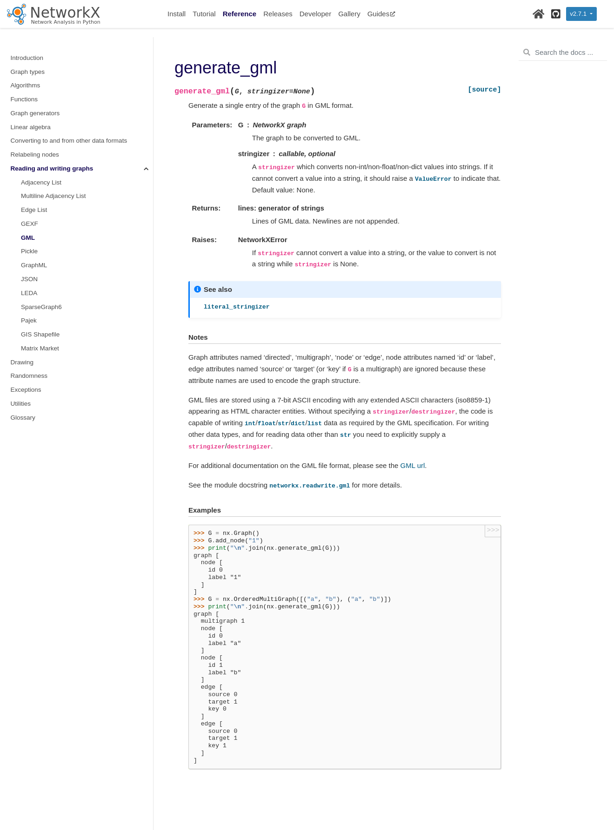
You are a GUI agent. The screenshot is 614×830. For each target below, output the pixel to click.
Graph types (28, 71)
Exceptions (26, 389)
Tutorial (204, 14)
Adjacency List (41, 182)
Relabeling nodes (35, 154)
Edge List (34, 209)
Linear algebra (31, 127)
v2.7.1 (579, 13)
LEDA (29, 293)
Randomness (29, 375)
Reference (240, 14)
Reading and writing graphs (52, 168)
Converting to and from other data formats (69, 140)
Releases (278, 14)
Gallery (349, 14)
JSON (29, 279)
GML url (412, 465)
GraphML (34, 265)
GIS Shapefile (40, 334)
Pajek (29, 320)
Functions (24, 99)
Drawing (22, 362)
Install (176, 14)
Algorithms (25, 85)
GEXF (29, 223)
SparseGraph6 (41, 306)
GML (28, 237)
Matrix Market (40, 348)
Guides (381, 14)
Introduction (27, 57)
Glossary (23, 417)
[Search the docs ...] (563, 52)
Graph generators (35, 113)
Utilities (21, 403)
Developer (315, 14)
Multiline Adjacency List (53, 195)
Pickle (29, 251)
